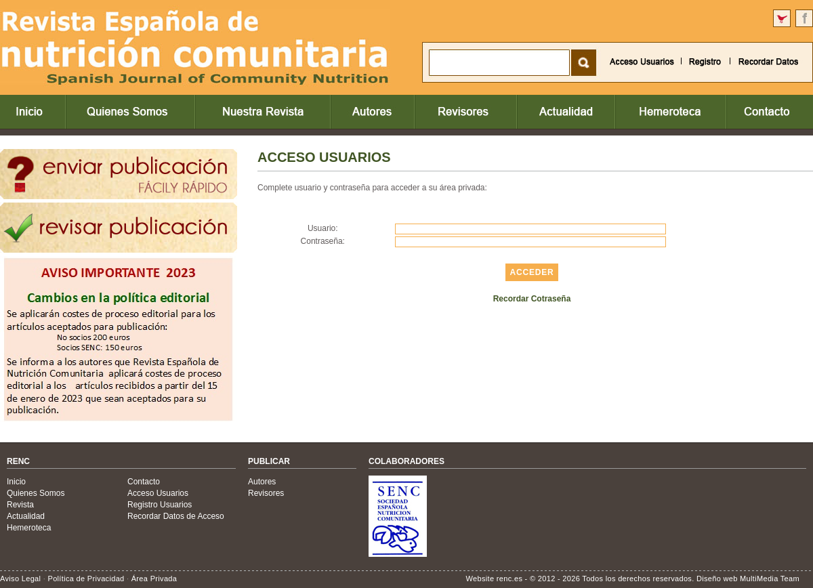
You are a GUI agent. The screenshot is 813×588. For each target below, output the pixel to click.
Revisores (266, 493)
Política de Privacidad (85, 578)
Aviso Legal (20, 578)
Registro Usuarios (159, 504)
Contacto (143, 481)
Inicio (16, 481)
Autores (262, 481)
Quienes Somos (35, 493)
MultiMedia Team (769, 578)
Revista (20, 504)
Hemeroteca (29, 527)
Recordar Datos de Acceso (175, 516)
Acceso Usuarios (157, 493)
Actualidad (26, 516)
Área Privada (154, 578)
